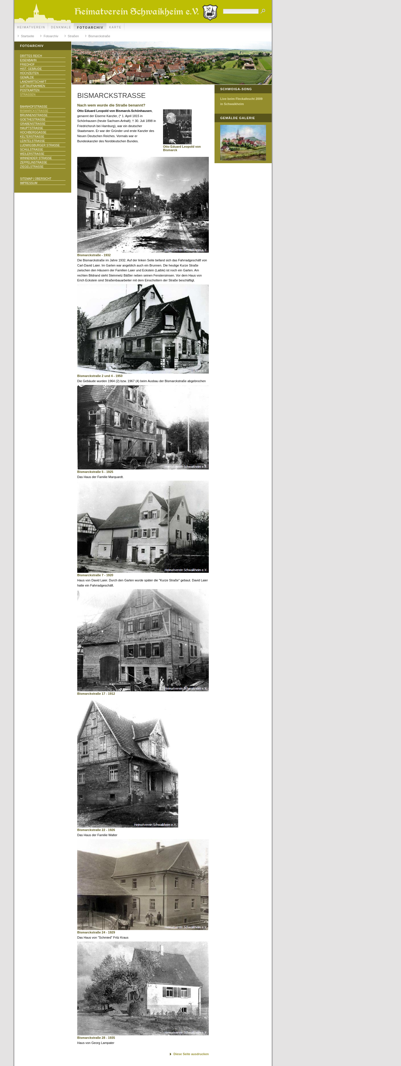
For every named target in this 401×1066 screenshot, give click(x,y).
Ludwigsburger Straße (40, 145)
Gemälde (27, 77)
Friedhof (27, 64)
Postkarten (29, 90)
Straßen (73, 36)
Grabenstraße (32, 123)
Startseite (27, 36)
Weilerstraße (32, 153)
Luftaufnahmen (32, 86)
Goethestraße (32, 119)
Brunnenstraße (33, 115)
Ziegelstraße (31, 166)
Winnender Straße (36, 158)
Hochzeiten (29, 73)
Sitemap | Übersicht (35, 178)
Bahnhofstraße (33, 106)
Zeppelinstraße (33, 162)
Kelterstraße (32, 136)
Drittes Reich (31, 56)
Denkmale (61, 27)
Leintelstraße (32, 141)
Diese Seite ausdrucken (191, 1054)
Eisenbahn (28, 60)
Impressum (28, 183)
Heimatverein (31, 27)
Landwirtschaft (33, 81)
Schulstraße (31, 149)
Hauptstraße (31, 128)
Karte (115, 27)
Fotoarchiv (90, 27)
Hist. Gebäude (31, 68)
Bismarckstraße (99, 36)
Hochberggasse (33, 132)
